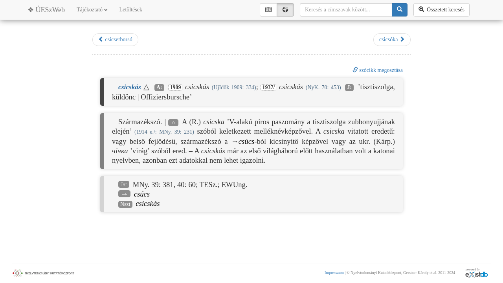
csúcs (246, 141)
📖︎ (268, 10)
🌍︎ (285, 10)
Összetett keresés (441, 9)
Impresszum (334, 272)
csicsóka (392, 39)
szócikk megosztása (377, 70)
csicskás (148, 203)
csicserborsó (115, 39)
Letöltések (130, 10)
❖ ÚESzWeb (46, 10)
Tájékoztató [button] (92, 10)
